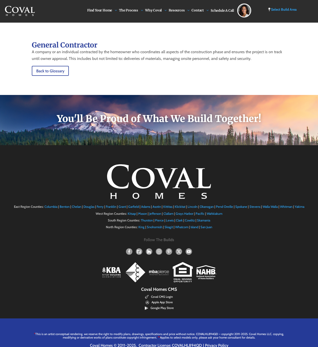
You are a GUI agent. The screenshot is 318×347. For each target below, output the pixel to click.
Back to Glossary (50, 71)
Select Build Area (282, 9)
